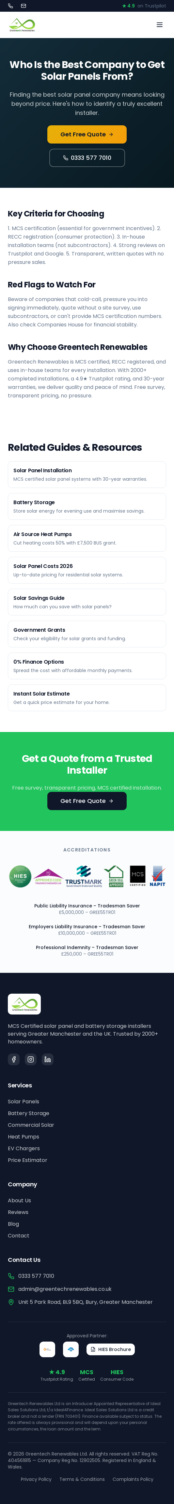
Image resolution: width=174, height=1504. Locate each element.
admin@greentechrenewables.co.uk (60, 1289)
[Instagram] (31, 1059)
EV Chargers (24, 1148)
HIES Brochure (110, 1349)
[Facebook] (14, 1059)
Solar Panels (23, 1101)
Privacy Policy (36, 1479)
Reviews (18, 1212)
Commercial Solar (31, 1125)
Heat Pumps (23, 1136)
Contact (18, 1235)
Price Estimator (27, 1160)
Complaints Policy (133, 1479)
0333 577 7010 (87, 158)
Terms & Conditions (82, 1479)
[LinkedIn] (48, 1059)
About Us (19, 1200)
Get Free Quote (87, 134)
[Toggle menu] (159, 24)
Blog (13, 1224)
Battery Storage (28, 1113)
